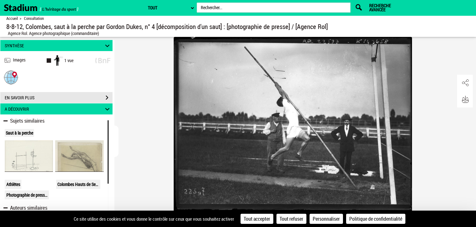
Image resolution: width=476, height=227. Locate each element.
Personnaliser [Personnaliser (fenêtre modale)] (326, 218)
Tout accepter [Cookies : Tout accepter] (257, 218)
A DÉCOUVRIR (58, 108)
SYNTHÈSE (58, 45)
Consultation (34, 18)
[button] (11, 77)
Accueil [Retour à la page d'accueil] (12, 18)
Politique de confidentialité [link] (375, 218)
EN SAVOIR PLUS (59, 97)
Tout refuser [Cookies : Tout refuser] (291, 218)
